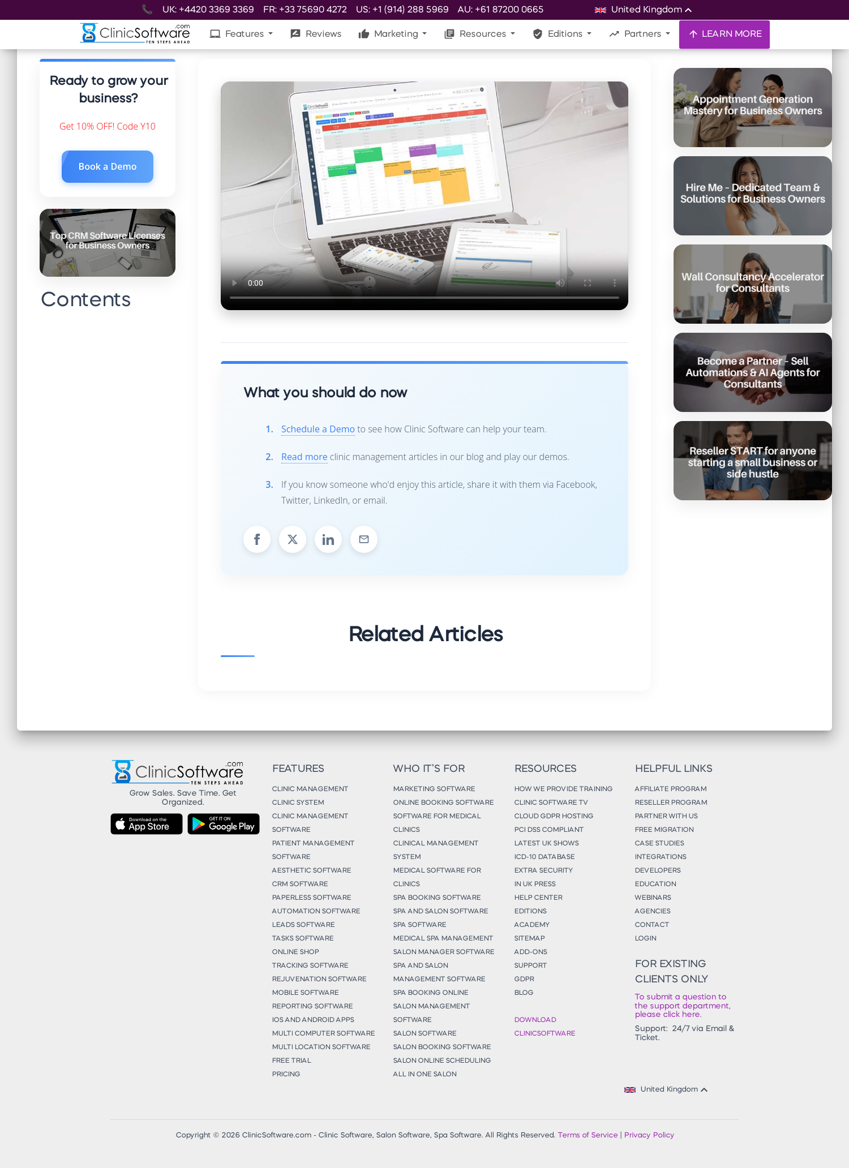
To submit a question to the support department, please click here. (682, 1006)
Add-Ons (530, 952)
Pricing (286, 1074)
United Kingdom (667, 1090)
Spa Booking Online (430, 993)
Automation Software (316, 911)
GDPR (524, 979)
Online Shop (295, 952)
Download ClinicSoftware (544, 1027)
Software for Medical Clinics (437, 823)
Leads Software (303, 925)
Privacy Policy (649, 1135)
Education (655, 884)
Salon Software (424, 1033)
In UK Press (534, 884)
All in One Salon (424, 1074)
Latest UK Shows (546, 843)
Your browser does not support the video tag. (424, 195)
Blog (523, 993)
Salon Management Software (431, 1013)
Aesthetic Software (311, 871)
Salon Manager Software (443, 952)
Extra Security (543, 871)
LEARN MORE (724, 34)
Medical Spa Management (443, 938)
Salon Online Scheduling (442, 1061)
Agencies (652, 911)
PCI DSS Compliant (549, 830)
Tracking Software (310, 966)
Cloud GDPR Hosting (553, 816)
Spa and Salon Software (440, 911)
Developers (657, 871)
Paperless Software (311, 898)
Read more (304, 456)
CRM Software (300, 884)
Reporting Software (312, 1006)
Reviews (315, 34)
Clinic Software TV (551, 803)
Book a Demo (108, 166)
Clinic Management (310, 789)
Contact (651, 925)
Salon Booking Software (442, 1047)
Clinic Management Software (310, 823)
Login (645, 938)
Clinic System (298, 803)
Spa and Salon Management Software (439, 973)
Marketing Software (434, 789)
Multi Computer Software (323, 1033)
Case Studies (659, 843)
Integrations (660, 857)
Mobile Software (305, 993)
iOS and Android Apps (313, 1020)
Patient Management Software (313, 850)
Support (530, 966)
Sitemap (529, 938)
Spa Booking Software (437, 898)
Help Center (538, 898)
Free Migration (663, 830)
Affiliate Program (670, 789)
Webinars (652, 898)
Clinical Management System (435, 850)
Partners (635, 34)
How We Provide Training (563, 789)
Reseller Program (670, 803)
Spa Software (419, 925)
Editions (558, 34)
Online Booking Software (443, 803)
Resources (476, 34)
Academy (532, 925)
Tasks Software (302, 938)
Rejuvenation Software (319, 979)
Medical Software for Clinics (437, 878)
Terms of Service (588, 1135)
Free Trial (291, 1061)
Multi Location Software (321, 1047)
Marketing (389, 34)
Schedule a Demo (318, 429)
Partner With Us (665, 816)
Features (237, 34)
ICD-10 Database (544, 857)
